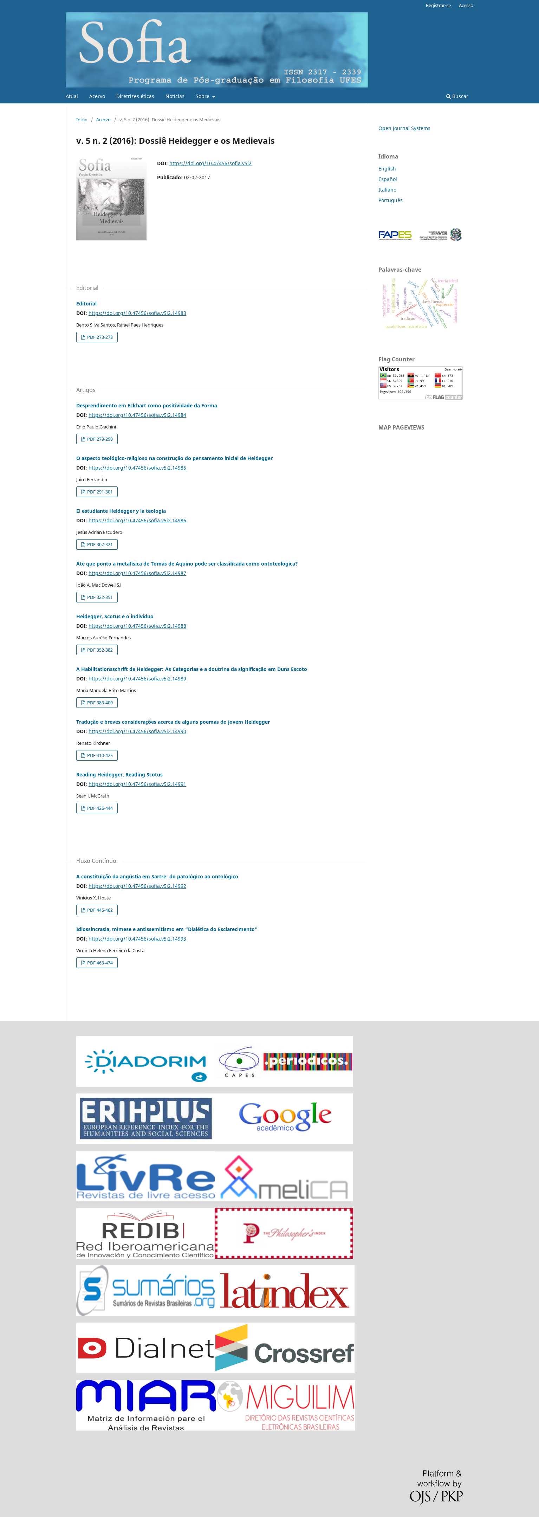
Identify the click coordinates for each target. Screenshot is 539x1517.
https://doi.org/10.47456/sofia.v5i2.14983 (137, 313)
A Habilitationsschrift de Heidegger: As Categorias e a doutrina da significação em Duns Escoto (191, 669)
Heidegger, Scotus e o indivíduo (115, 616)
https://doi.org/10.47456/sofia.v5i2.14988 (137, 625)
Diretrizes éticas (135, 96)
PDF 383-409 (99, 702)
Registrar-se (438, 5)
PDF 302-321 (99, 544)
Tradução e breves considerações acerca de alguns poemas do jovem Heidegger (173, 721)
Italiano (387, 189)
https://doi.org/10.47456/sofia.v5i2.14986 (137, 520)
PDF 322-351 (99, 597)
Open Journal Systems (404, 128)
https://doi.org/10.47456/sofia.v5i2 (210, 163)
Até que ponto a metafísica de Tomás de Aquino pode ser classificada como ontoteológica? (187, 563)
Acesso (466, 5)
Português (390, 200)
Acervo (97, 96)
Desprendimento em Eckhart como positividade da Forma (146, 405)
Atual (72, 96)
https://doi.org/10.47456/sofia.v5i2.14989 (137, 678)
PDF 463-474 (99, 963)
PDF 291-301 (99, 492)
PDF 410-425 (99, 755)
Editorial (86, 303)
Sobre (203, 96)
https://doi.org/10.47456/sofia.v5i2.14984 (137, 415)
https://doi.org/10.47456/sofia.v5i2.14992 (137, 886)
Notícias (174, 96)
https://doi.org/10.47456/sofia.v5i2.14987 (137, 573)
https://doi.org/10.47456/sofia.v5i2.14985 (137, 467)
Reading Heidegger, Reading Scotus (119, 774)
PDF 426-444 (99, 808)
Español (387, 179)
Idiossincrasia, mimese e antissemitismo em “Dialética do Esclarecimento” (167, 929)
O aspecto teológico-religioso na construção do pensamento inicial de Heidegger (174, 458)
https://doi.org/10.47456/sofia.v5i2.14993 (137, 938)
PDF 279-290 (99, 439)
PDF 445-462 (99, 910)
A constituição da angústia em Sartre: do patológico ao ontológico (157, 876)
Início (81, 119)
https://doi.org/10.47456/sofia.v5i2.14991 (137, 784)
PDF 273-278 (99, 337)
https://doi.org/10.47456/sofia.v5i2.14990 (137, 731)
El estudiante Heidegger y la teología (121, 511)
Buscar (457, 96)
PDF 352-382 (99, 650)
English (387, 168)
